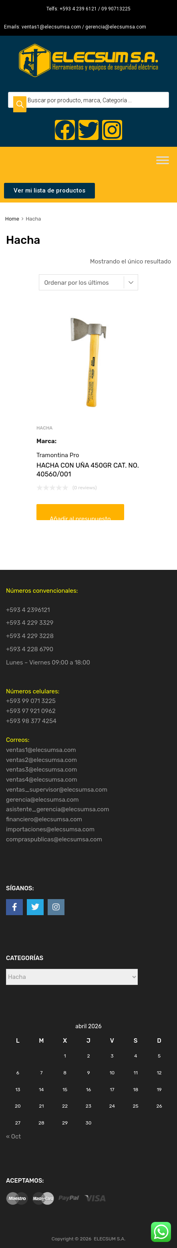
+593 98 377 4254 (31, 721)
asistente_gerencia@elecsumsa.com (57, 809)
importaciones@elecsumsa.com (50, 829)
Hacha (44, 428)
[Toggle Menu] (162, 162)
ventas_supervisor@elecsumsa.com (56, 789)
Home (12, 219)
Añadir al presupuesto (80, 517)
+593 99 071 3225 (31, 701)
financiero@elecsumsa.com (44, 819)
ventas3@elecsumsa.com (41, 769)
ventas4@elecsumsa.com (41, 779)
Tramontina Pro (57, 455)
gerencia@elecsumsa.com (42, 799)
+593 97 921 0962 (31, 711)
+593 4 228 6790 (29, 649)
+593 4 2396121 (28, 610)
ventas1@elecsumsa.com (41, 750)
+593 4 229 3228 (30, 636)
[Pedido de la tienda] (88, 282)
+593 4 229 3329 (30, 622)
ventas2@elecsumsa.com (41, 760)
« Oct (13, 1136)
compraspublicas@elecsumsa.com (54, 839)
